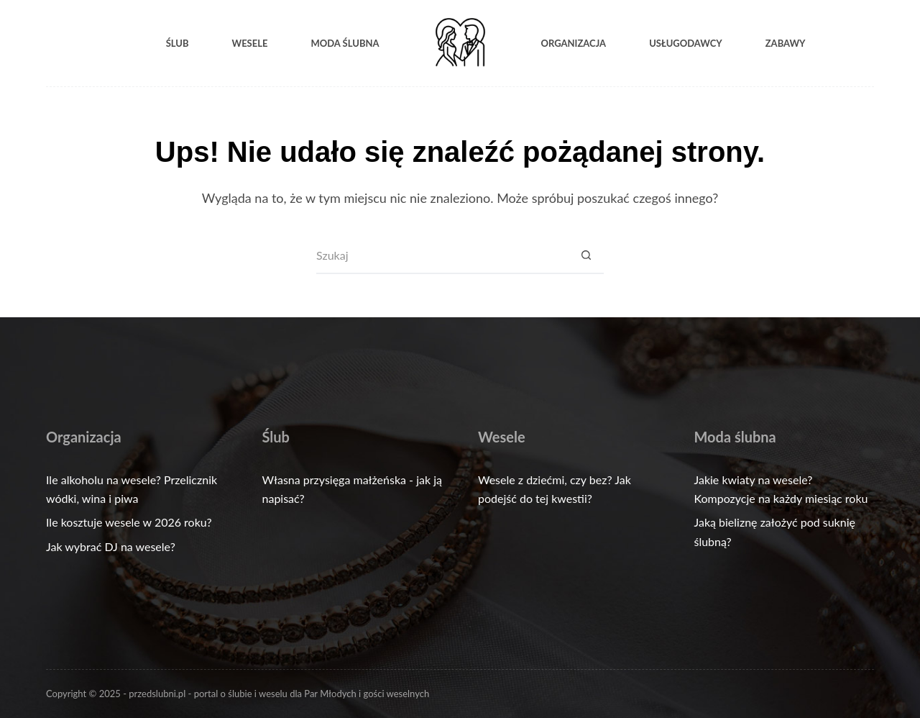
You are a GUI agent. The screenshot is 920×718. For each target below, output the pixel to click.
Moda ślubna (344, 43)
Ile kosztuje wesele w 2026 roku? (129, 522)
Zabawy (785, 43)
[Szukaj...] (442, 256)
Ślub (177, 43)
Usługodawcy (685, 43)
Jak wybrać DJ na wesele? (110, 546)
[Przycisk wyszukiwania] (586, 256)
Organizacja (574, 43)
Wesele (249, 43)
